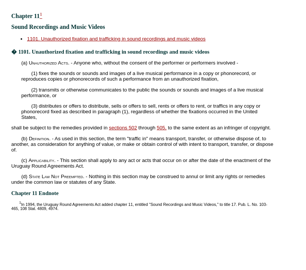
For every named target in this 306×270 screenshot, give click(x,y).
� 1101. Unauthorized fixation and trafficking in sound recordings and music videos (110, 52)
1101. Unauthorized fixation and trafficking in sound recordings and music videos (116, 39)
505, (162, 127)
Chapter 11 (25, 16)
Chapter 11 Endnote (35, 193)
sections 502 (123, 127)
